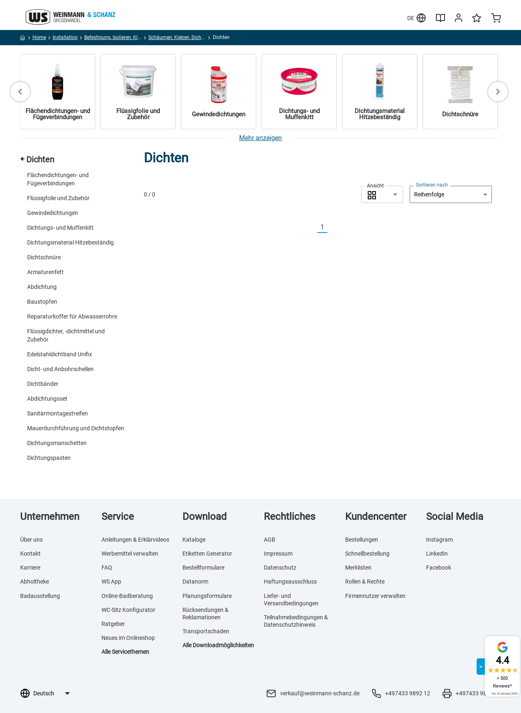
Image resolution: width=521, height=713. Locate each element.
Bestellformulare (203, 567)
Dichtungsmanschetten (57, 443)
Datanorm (195, 581)
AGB (269, 539)
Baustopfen (42, 301)
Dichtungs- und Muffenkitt (60, 227)
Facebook (438, 567)
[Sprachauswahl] (51, 693)
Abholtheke (34, 581)
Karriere (30, 567)
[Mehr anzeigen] (260, 138)
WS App (111, 581)
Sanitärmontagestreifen (57, 413)
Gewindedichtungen (52, 213)
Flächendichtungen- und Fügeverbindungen (58, 179)
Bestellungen (361, 539)
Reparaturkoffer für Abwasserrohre (72, 316)
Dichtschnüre (44, 257)
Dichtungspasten (49, 458)
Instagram (439, 539)
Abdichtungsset (47, 398)
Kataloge (193, 539)
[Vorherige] (312, 227)
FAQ (106, 567)
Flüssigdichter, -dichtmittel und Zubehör (66, 335)
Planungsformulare (207, 596)
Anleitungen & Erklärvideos (135, 539)
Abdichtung (42, 287)
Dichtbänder (42, 384)
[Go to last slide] (20, 92)
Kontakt (30, 553)
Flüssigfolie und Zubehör (58, 198)
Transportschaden (205, 631)
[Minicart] (496, 19)
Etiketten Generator (207, 553)
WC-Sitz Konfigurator (128, 610)
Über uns (31, 539)
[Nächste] (332, 227)
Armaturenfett (45, 272)
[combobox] (382, 194)
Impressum (278, 553)
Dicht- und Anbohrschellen (60, 369)
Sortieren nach (432, 185)
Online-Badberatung (127, 596)
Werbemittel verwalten (129, 553)
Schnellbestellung (367, 553)
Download (204, 516)
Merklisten (358, 567)
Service (117, 516)
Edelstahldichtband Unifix (59, 354)
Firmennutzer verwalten (375, 596)
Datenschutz (280, 567)
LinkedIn (437, 553)
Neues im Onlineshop (128, 638)
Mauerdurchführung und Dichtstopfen (75, 428)
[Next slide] (498, 92)
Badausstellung (40, 596)
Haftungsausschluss (290, 581)
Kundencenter (375, 516)
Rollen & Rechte (365, 581)
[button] (382, 194)
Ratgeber (113, 624)
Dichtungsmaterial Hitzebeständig (70, 242)
